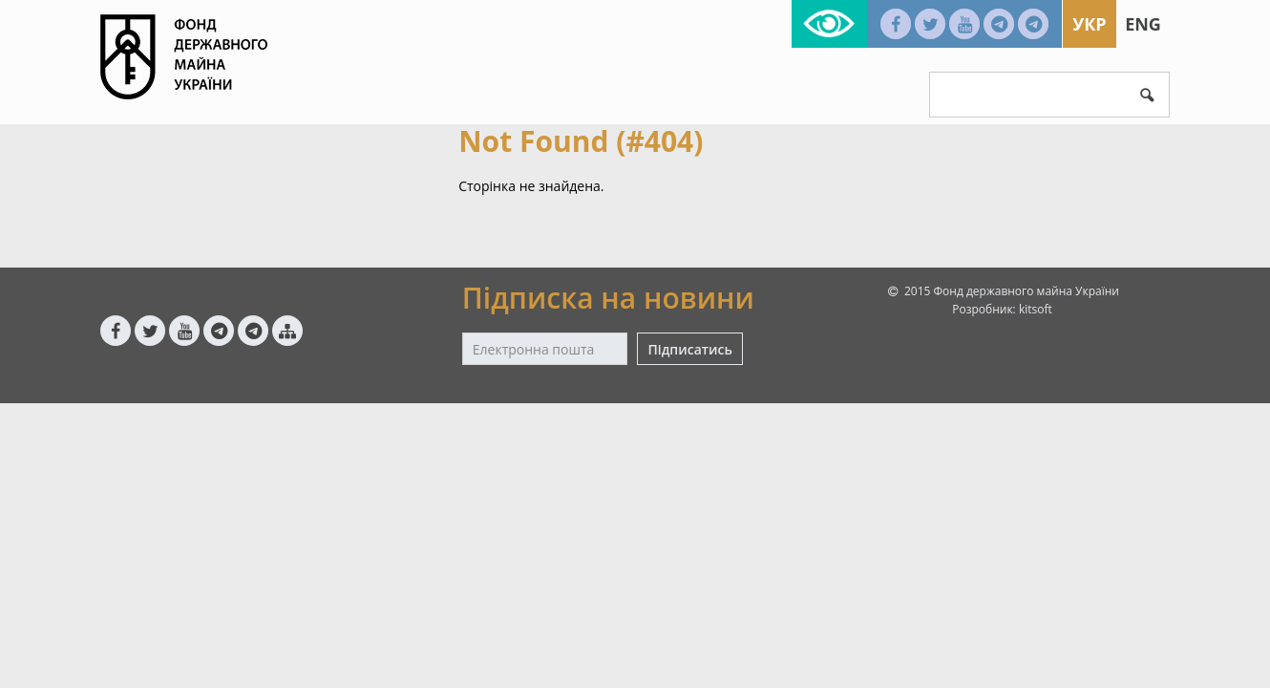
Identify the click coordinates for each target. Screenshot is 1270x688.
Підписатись (689, 349)
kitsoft (1035, 309)
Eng (1143, 23)
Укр (1089, 23)
